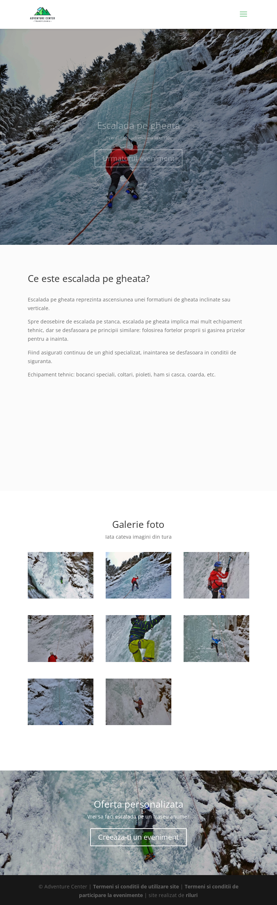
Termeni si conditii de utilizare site (136, 886)
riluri (192, 895)
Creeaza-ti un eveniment (138, 837)
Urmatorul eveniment (138, 161)
